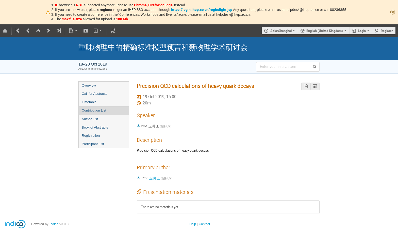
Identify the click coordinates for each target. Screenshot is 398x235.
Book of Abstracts (95, 127)
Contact (204, 224)
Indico (53, 224)
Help (192, 224)
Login (362, 30)
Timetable (89, 102)
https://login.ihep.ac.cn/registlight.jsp (201, 9)
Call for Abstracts (94, 94)
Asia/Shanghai (281, 30)
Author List (90, 119)
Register (387, 30)
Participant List (93, 144)
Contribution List (94, 110)
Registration (91, 135)
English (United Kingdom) (324, 30)
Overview (89, 85)
